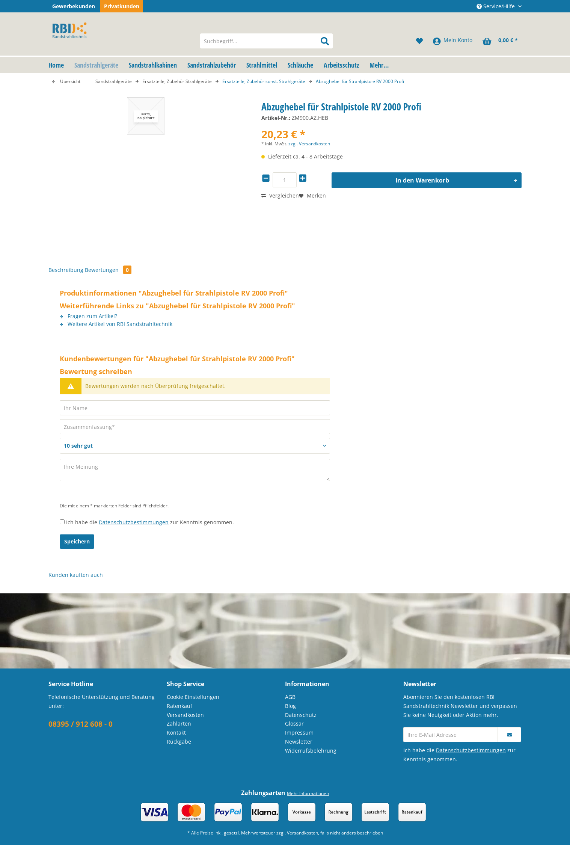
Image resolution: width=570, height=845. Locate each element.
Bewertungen (108, 269)
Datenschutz (301, 714)
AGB (290, 696)
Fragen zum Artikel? (88, 316)
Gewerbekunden (73, 6)
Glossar (294, 723)
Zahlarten (179, 723)
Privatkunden (121, 6)
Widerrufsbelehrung (310, 750)
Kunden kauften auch (75, 574)
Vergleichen (280, 195)
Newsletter (298, 741)
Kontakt (176, 732)
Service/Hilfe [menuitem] (496, 6)
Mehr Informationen (308, 793)
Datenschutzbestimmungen (134, 522)
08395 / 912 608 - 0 (80, 724)
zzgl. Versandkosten (309, 143)
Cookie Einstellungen (193, 696)
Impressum (299, 732)
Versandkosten (185, 714)
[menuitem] (266, 46)
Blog (290, 705)
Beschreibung (65, 269)
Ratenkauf (179, 705)
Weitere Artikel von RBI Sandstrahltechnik (116, 323)
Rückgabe (179, 741)
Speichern (77, 541)
